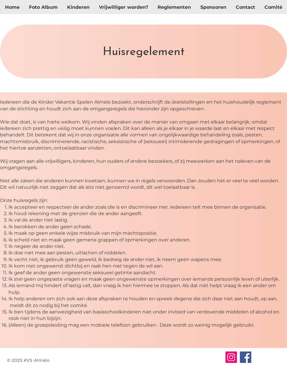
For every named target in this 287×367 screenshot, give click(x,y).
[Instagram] (231, 357)
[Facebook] (245, 357)
